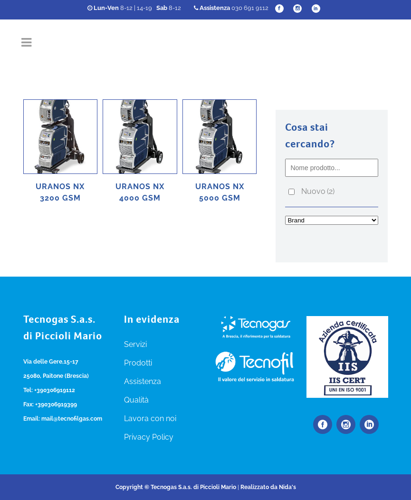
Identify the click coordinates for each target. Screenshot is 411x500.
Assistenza (142, 381)
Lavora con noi (150, 418)
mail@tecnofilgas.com (71, 418)
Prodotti (138, 362)
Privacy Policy (148, 437)
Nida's (287, 487)
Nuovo (318, 191)
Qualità (136, 399)
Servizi (135, 344)
